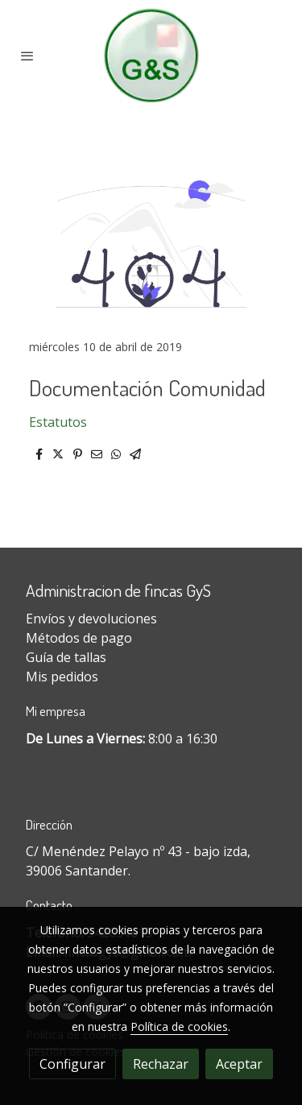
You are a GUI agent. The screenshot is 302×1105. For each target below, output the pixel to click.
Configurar (72, 1064)
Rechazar (160, 1064)
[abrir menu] (27, 55)
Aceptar (239, 1064)
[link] (151, 55)
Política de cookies (179, 1026)
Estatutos (58, 422)
